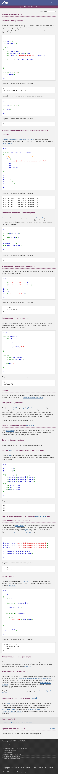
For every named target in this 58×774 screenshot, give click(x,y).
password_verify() (25, 532)
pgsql (34, 698)
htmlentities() (15, 408)
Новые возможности (9, 746)
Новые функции (7, 752)
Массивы (5, 218)
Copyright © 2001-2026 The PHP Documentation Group (19, 768)
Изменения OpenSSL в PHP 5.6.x (12, 754)
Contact (50, 768)
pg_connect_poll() (33, 709)
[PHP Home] (4, 3)
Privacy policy (21, 772)
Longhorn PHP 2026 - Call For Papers (29, 7)
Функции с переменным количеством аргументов (18, 139)
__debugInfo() (25, 581)
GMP (10, 450)
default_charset (14, 410)
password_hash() (13, 532)
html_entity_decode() (26, 408)
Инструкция (6, 723)
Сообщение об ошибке (28, 723)
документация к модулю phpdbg (33, 397)
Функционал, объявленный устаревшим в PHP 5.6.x (17, 748)
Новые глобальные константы (11, 758)
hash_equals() (40, 516)
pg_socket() (42, 709)
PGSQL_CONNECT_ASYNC (8, 709)
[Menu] (55, 2)
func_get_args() (7, 143)
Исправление (15, 723)
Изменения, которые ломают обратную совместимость (18, 744)
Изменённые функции (9, 750)
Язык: (42, 11)
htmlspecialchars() (41, 408)
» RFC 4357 (27, 666)
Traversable (40, 218)
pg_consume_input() (8, 711)
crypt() (26, 530)
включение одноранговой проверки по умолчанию (34, 678)
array (9, 96)
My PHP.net (42, 768)
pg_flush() (19, 711)
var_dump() (12, 585)
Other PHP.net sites (9, 772)
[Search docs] (52, 2)
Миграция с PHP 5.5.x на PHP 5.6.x (14, 741)
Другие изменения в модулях (11, 756)
